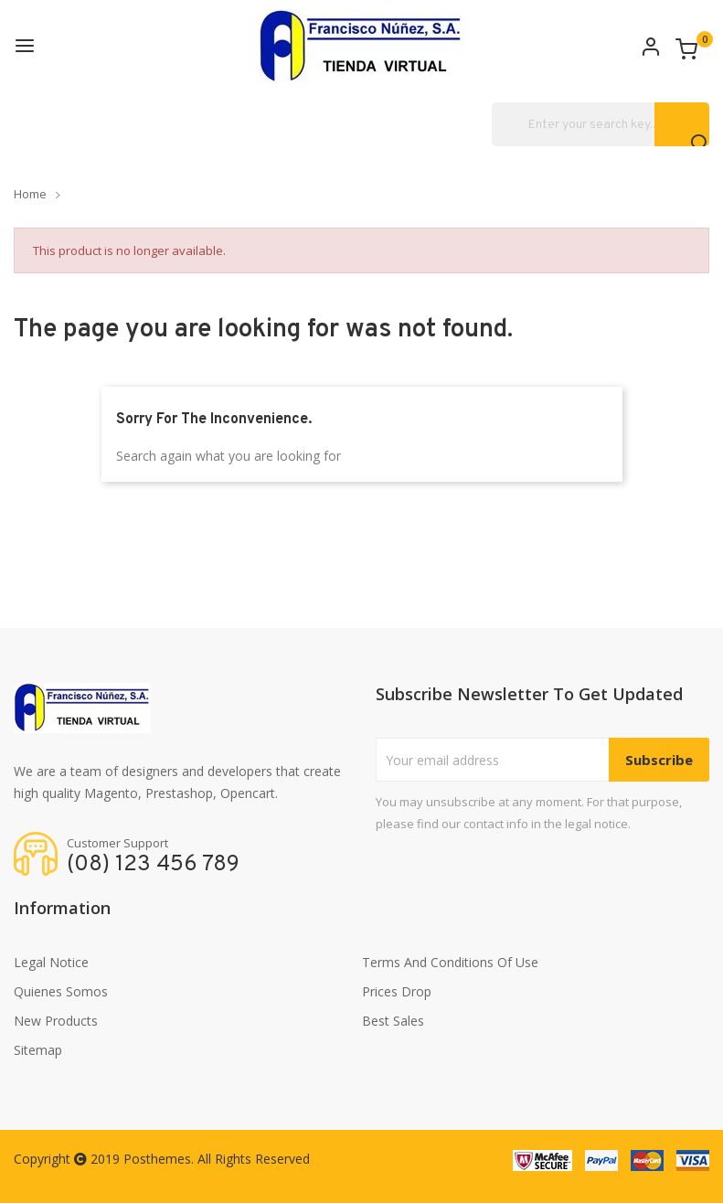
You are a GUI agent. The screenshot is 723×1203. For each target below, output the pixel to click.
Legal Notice (51, 962)
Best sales (393, 1020)
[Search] (600, 124)
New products (56, 1020)
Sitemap (38, 1050)
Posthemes (157, 1158)
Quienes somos (61, 991)
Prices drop (396, 991)
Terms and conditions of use (450, 962)
